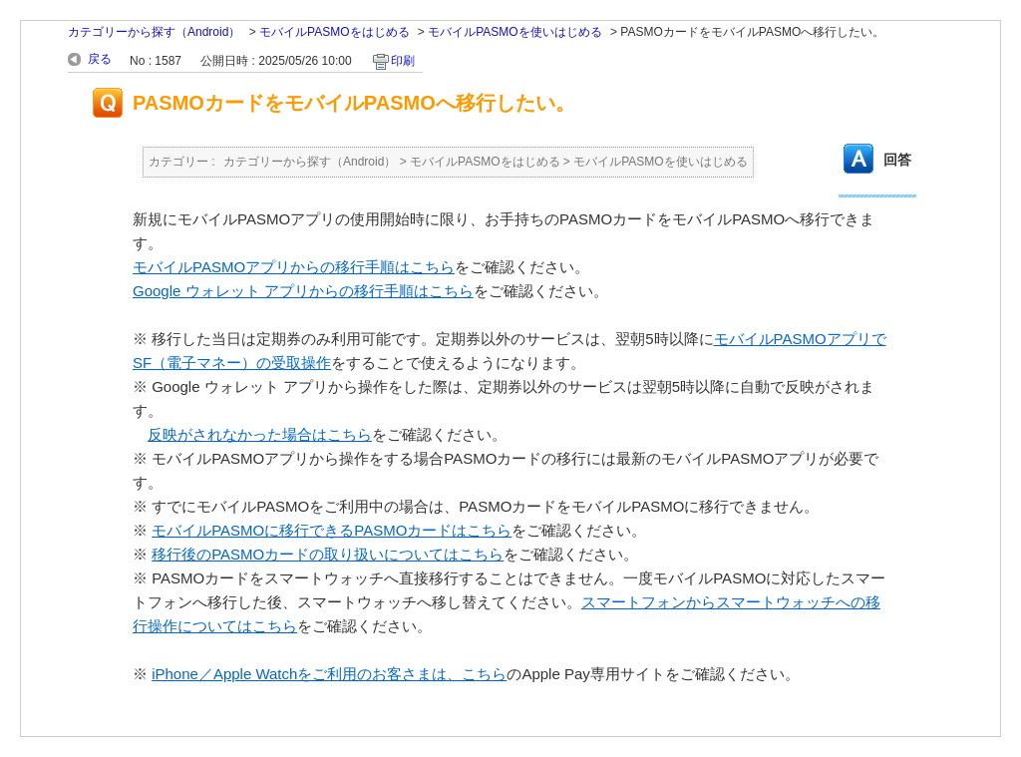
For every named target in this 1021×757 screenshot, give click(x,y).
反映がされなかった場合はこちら (260, 434)
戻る (100, 59)
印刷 (403, 61)
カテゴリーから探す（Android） (154, 32)
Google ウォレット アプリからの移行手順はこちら (303, 290)
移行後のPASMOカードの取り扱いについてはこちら (328, 554)
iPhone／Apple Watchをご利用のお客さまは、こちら (329, 673)
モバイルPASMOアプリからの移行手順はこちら (294, 266)
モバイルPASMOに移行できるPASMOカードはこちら (331, 530)
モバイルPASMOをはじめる (334, 32)
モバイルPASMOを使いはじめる (514, 32)
